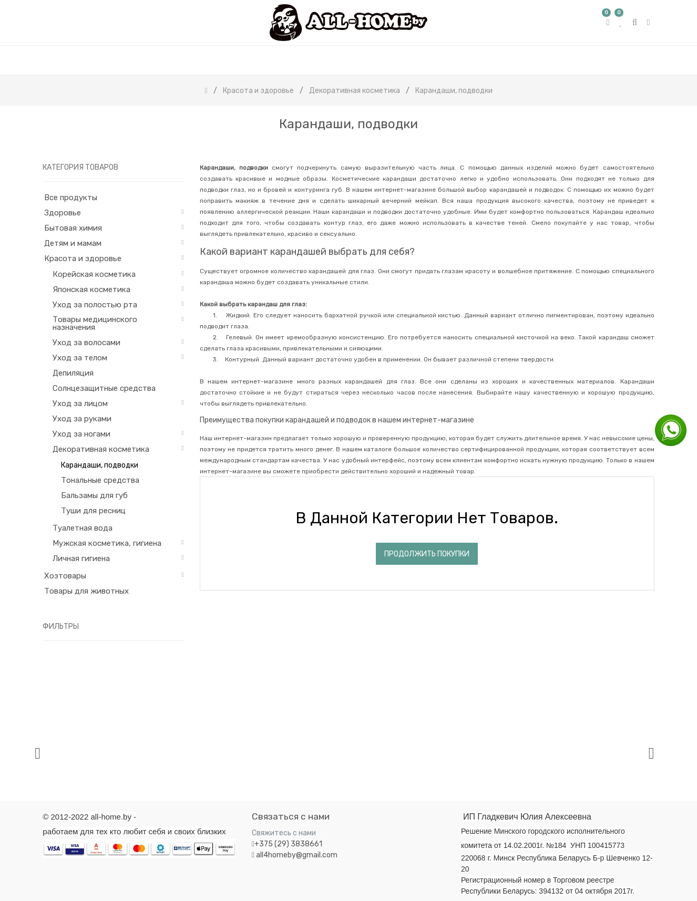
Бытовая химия (73, 228)
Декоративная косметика (101, 449)
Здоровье (62, 213)
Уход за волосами (86, 342)
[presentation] (37, 753)
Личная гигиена (81, 558)
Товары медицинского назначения (95, 323)
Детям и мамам (72, 243)
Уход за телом (80, 358)
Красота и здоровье (82, 258)
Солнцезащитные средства (104, 388)
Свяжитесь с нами (284, 832)
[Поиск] (646, 146)
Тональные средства (100, 480)
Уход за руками (82, 418)
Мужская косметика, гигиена (107, 543)
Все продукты (70, 197)
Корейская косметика (94, 274)
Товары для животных (86, 591)
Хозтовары (65, 576)
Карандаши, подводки (99, 465)
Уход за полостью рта (95, 304)
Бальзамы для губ (94, 495)
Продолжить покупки (426, 554)
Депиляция (73, 373)
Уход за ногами (81, 434)
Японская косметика (91, 289)
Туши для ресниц (93, 510)
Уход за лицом (80, 403)
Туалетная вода (82, 528)
